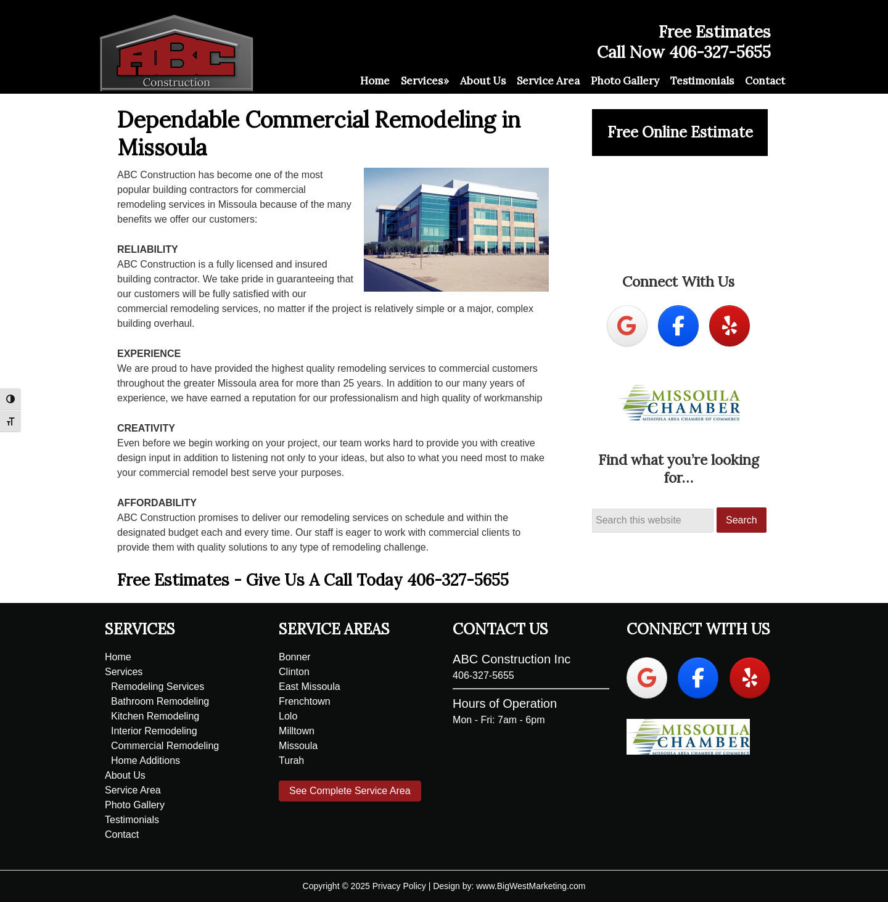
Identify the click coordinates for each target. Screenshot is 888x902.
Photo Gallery (135, 805)
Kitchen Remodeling (155, 716)
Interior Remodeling (154, 731)
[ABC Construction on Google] (627, 325)
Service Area (133, 790)
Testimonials (132, 819)
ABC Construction (178, 51)
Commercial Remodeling (165, 745)
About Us (125, 775)
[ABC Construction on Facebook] (678, 325)
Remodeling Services (157, 686)
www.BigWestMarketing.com (530, 886)
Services (123, 671)
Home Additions (145, 760)
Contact (122, 834)
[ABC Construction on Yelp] (729, 325)
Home (118, 657)
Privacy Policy (399, 886)
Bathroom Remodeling (160, 701)
